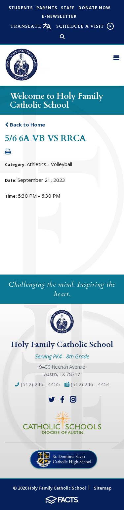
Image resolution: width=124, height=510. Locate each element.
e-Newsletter (59, 16)
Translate (25, 26)
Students (21, 8)
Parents (46, 8)
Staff (68, 8)
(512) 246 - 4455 (37, 384)
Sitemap (102, 488)
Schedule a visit (80, 26)
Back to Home (25, 124)
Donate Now (94, 8)
